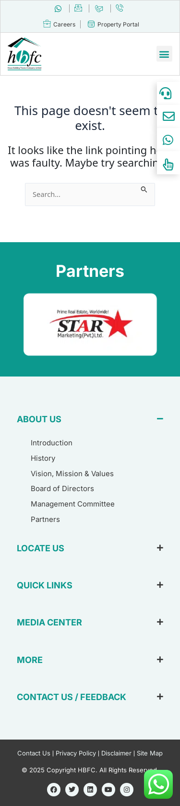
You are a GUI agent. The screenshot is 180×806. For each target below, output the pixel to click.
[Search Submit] (144, 188)
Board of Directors (62, 488)
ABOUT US (39, 419)
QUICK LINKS (44, 585)
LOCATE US (40, 548)
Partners (45, 519)
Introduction (51, 442)
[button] (164, 54)
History (43, 458)
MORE (30, 660)
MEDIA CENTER (49, 622)
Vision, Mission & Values (72, 473)
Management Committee (73, 503)
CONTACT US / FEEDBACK (71, 697)
